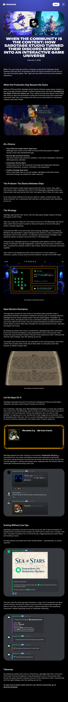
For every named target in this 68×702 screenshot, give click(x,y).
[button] (63, 4)
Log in (56, 4)
